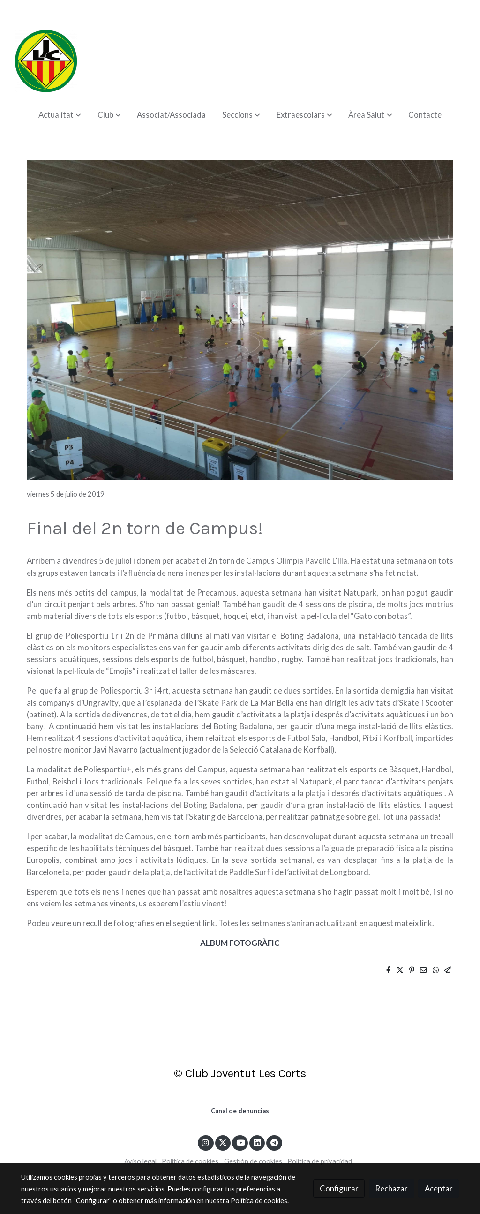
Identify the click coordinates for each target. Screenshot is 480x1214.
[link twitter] (223, 1142)
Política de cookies (190, 1161)
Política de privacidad (319, 1161)
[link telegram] (274, 1142)
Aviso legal (140, 1161)
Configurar (339, 1188)
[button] (59, 114)
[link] (46, 61)
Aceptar (439, 1188)
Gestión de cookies (253, 1161)
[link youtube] (240, 1142)
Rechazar (391, 1188)
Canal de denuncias (240, 1111)
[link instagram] (205, 1142)
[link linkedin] (257, 1142)
